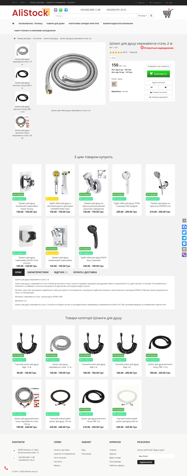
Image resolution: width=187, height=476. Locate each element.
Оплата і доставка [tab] (85, 272)
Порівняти (156, 3)
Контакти (71, 2)
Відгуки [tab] (61, 272)
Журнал (113, 453)
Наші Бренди (115, 461)
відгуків (134, 52)
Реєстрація (86, 453)
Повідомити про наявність (158, 66)
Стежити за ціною (158, 92)
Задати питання (158, 82)
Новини (113, 450)
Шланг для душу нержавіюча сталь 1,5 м (22, 54)
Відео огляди (115, 457)
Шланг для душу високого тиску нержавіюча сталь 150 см (22, 127)
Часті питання (60, 457)
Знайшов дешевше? (158, 97)
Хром (114, 84)
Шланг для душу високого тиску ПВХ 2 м (22, 78)
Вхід (170, 3)
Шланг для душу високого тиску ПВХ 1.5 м (22, 102)
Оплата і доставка (37, 2)
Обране (141, 3)
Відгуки (57, 465)
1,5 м (112, 57)
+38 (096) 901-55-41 (116, 9)
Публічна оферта (117, 465)
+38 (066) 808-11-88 (90, 9)
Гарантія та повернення (56, 2)
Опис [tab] (18, 272)
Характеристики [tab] (38, 272)
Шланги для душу (107, 318)
